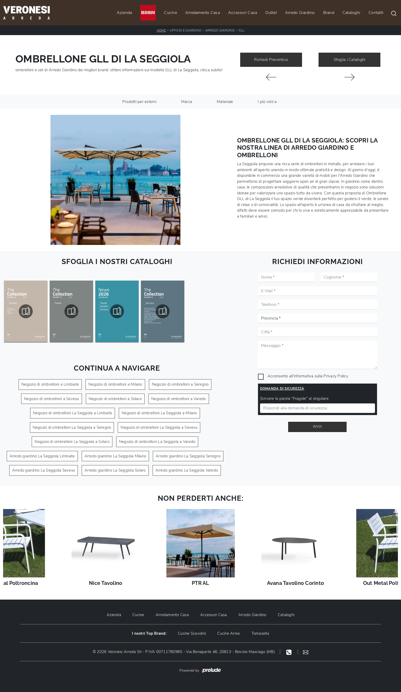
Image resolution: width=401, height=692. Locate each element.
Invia (317, 426)
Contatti (376, 12)
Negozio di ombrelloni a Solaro (115, 398)
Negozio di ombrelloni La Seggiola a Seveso (159, 427)
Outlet (271, 12)
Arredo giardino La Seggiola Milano (115, 456)
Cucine (170, 12)
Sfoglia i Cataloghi (349, 59)
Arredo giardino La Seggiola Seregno (188, 456)
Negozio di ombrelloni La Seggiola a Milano (159, 413)
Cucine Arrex (228, 633)
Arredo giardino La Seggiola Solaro (115, 470)
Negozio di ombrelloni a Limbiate (50, 384)
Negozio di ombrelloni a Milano (115, 384)
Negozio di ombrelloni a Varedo (178, 398)
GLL (241, 30)
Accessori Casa (242, 12)
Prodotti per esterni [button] (139, 101)
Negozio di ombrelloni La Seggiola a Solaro (72, 441)
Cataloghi (351, 12)
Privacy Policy (335, 376)
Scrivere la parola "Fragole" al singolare (294, 398)
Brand (328, 12)
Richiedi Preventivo (271, 59)
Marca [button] (186, 101)
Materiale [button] (225, 101)
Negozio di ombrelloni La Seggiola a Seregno (72, 427)
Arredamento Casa (202, 12)
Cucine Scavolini (192, 633)
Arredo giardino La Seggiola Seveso (43, 470)
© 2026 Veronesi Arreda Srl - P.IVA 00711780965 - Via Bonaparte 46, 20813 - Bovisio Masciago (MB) (184, 651)
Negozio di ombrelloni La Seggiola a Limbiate (72, 413)
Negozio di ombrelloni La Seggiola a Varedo (157, 441)
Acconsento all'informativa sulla (308, 376)
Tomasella (260, 633)
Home (161, 30)
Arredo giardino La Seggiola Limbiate (42, 456)
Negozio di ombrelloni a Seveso (51, 398)
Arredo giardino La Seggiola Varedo (186, 470)
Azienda (124, 12)
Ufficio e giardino (186, 30)
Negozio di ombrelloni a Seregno (180, 384)
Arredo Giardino (300, 12)
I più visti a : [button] (268, 101)
